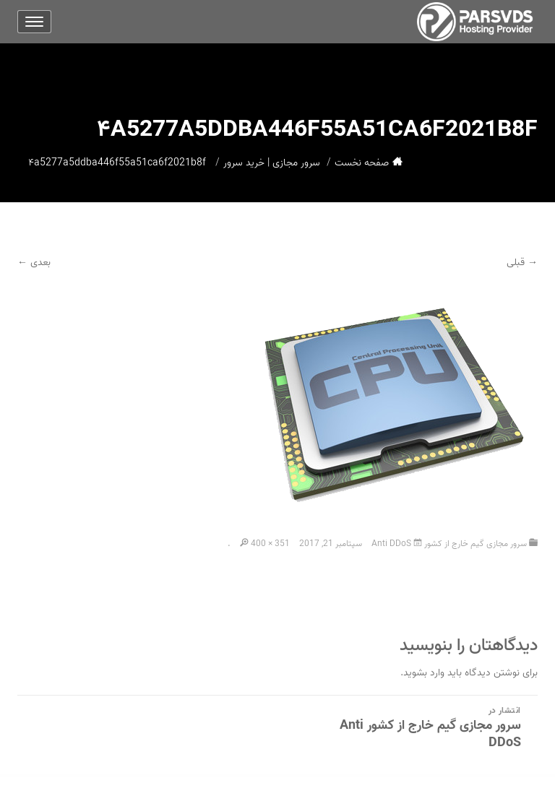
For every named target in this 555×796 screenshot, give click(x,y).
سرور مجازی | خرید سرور (271, 163)
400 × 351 (270, 543)
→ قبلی (522, 262)
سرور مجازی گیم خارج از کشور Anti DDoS (449, 543)
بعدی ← (34, 262)
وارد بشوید (423, 673)
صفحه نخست (362, 163)
